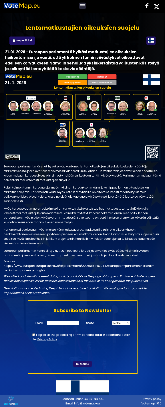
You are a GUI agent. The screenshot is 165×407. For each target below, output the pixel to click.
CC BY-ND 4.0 (93, 399)
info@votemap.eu (87, 403)
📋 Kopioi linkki (22, 40)
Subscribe (82, 364)
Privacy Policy (47, 339)
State (90, 323)
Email (39, 323)
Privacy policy (151, 399)
